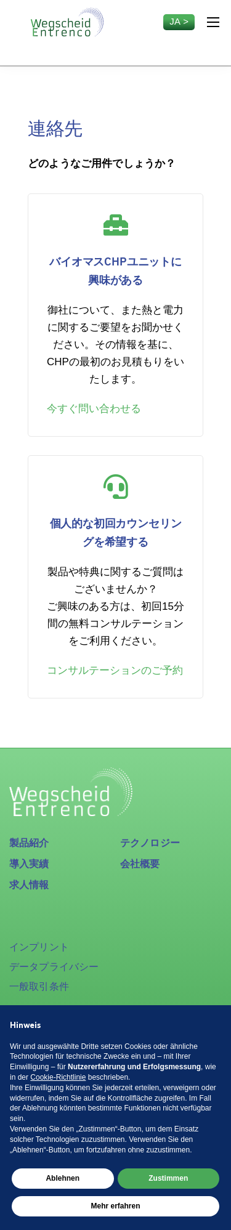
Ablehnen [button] (62, 1178)
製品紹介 (29, 843)
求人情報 (29, 885)
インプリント (39, 947)
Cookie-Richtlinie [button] (58, 1077)
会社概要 (140, 864)
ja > (178, 21)
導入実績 (29, 864)
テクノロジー (150, 843)
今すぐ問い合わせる (94, 409)
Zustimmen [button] (168, 1178)
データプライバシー (54, 966)
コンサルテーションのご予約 (115, 670)
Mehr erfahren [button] (115, 1206)
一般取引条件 (39, 986)
